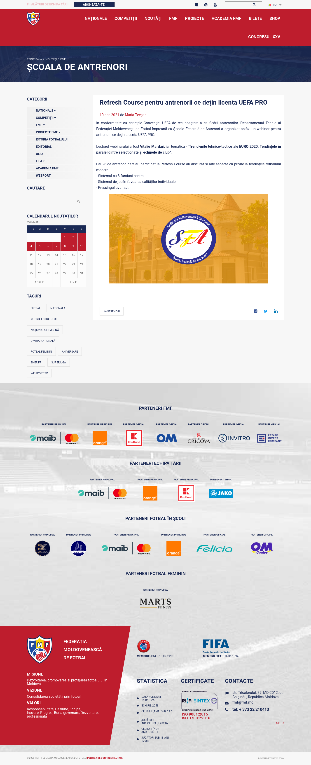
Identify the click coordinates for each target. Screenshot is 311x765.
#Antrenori (111, 311)
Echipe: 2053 (150, 705)
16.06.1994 (231, 656)
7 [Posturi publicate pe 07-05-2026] (56, 246)
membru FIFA (212, 656)
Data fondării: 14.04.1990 (151, 698)
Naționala (57, 308)
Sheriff (36, 362)
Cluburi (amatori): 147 (156, 713)
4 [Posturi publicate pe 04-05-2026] (31, 246)
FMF (63, 59)
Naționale (41, 109)
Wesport (39, 174)
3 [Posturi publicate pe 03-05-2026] (81, 237)
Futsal (35, 308)
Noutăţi (51, 59)
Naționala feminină (45, 330)
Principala (34, 59)
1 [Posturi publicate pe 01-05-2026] (65, 237)
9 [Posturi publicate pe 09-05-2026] (73, 246)
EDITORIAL (39, 145)
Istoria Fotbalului (47, 138)
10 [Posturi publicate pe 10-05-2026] (81, 246)
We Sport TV (39, 373)
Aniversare (70, 351)
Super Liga (58, 362)
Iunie (73, 282)
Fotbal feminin (41, 351)
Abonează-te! (94, 4)
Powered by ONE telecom (271, 758)
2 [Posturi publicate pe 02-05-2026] (73, 237)
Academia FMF (42, 167)
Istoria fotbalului (43, 319)
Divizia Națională (43, 340)
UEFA (35, 153)
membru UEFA (146, 656)
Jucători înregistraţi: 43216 (155, 721)
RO (272, 5)
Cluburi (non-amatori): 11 (150, 730)
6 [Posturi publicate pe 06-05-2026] (48, 246)
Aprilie (39, 282)
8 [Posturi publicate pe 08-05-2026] (65, 246)
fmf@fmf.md (242, 702)
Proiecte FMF (43, 131)
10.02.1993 (166, 656)
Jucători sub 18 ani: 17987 (155, 739)
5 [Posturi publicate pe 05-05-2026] (39, 246)
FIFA (36, 160)
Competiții (41, 116)
